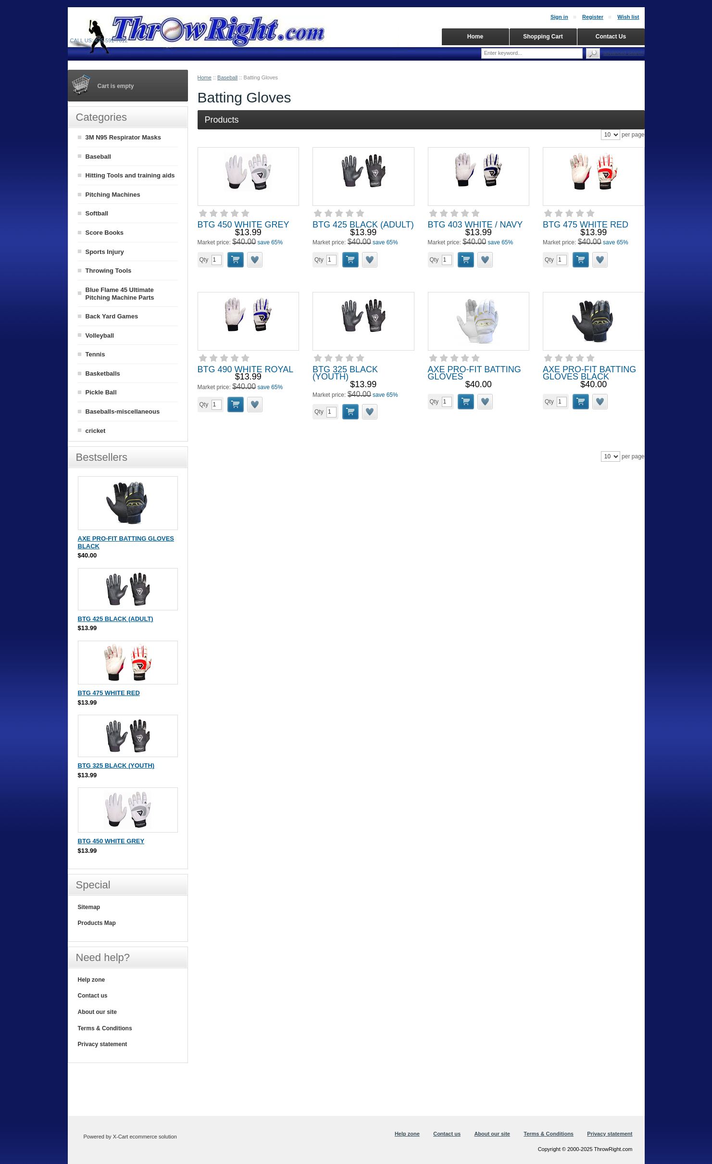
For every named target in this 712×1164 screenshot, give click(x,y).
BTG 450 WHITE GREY (243, 224)
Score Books (105, 232)
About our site (97, 1012)
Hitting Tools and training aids (130, 175)
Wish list (628, 17)
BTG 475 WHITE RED (585, 224)
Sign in (559, 17)
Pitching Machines (113, 194)
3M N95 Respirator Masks (124, 137)
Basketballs (103, 373)
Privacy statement (102, 1044)
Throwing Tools (109, 270)
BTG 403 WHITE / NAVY (475, 224)
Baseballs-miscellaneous (123, 411)
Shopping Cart (543, 36)
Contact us (93, 995)
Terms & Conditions (105, 1028)
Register (592, 17)
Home (205, 77)
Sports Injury (105, 251)
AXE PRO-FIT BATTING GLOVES (474, 373)
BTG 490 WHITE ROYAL (246, 369)
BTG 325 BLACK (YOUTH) (345, 373)
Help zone (91, 979)
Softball (97, 213)
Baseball (227, 77)
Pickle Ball (101, 392)
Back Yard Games (112, 316)
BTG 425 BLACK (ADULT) (363, 224)
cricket (96, 430)
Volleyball (100, 335)
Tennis (95, 354)
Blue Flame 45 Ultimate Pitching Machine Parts (120, 294)
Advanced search (623, 53)
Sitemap (89, 907)
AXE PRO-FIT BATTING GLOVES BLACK (589, 373)
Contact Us (611, 36)
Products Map (97, 923)
